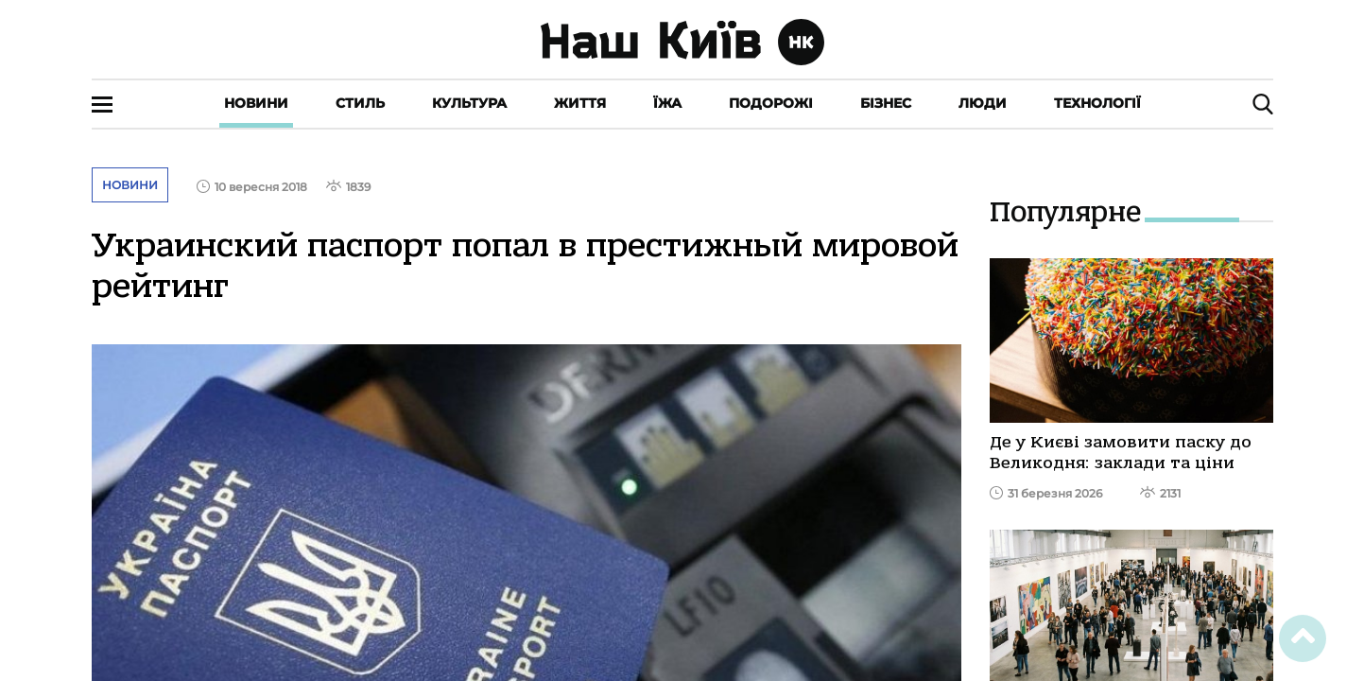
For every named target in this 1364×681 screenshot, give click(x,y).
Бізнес (885, 103)
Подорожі (771, 103)
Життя (580, 103)
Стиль (360, 103)
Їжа (667, 103)
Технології (1097, 103)
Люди (982, 103)
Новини (256, 103)
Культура (469, 103)
